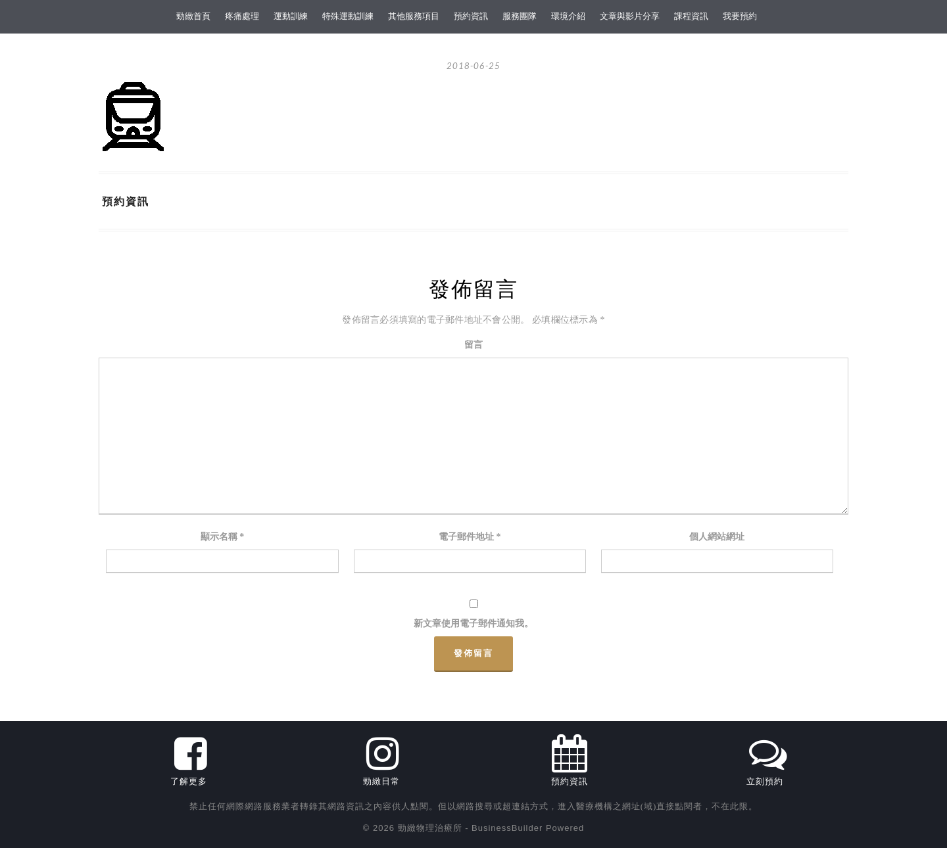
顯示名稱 (223, 537)
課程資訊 (691, 16)
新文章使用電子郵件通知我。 (473, 623)
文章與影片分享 (630, 16)
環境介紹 (568, 16)
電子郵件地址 (470, 537)
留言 (473, 345)
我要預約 (740, 16)
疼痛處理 (242, 16)
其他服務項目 (413, 16)
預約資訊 (471, 16)
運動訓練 (291, 16)
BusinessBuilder (507, 828)
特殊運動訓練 (348, 16)
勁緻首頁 (193, 16)
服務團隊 (519, 16)
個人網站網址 (716, 537)
